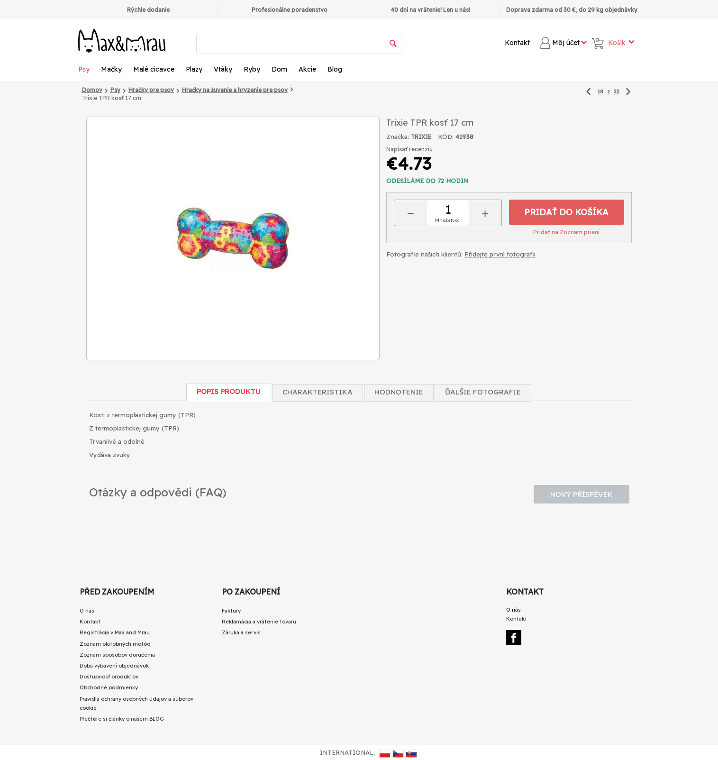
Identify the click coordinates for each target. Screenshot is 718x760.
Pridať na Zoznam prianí (566, 232)
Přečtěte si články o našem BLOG (122, 718)
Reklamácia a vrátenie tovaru (259, 621)
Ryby (252, 69)
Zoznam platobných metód (115, 644)
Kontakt (517, 42)
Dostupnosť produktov (109, 676)
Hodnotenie (398, 391)
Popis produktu (229, 391)
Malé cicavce (153, 69)
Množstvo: (447, 220)
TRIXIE (421, 136)
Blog (334, 69)
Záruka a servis (241, 632)
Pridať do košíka (566, 212)
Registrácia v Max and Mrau (115, 632)
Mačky (111, 69)
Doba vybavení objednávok (114, 665)
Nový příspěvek (581, 494)
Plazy (194, 69)
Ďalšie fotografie (483, 391)
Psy (84, 69)
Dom (279, 69)
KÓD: (446, 136)
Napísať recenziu (409, 149)
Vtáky (223, 69)
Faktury (231, 610)
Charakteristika (317, 391)
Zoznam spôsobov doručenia (117, 654)
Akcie (307, 69)
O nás (87, 610)
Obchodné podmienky (109, 687)
